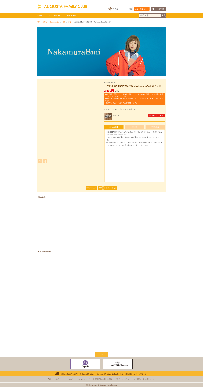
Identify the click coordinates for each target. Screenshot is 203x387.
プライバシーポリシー (123, 379)
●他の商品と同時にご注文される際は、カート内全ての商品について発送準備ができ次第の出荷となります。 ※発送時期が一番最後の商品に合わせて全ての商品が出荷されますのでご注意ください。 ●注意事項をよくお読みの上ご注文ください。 (134, 98)
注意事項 (155, 127)
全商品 (44, 22)
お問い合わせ (150, 379)
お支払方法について (83, 379)
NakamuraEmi (54, 22)
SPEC (134, 127)
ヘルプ (70, 379)
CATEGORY (55, 15)
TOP (38, 22)
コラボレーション (110, 188)
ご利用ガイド (59, 379)
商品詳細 (113, 127)
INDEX (40, 15)
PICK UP (71, 15)
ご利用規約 (138, 379)
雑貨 (69, 22)
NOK (63, 22)
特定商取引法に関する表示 (102, 379)
